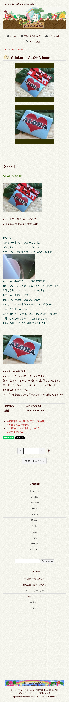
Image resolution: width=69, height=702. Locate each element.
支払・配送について (30, 36)
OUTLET (34, 549)
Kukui (34, 509)
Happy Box (34, 491)
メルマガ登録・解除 (34, 590)
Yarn (34, 538)
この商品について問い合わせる (23, 428)
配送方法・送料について (34, 585)
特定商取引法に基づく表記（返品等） (27, 421)
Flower (34, 520)
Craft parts (34, 503)
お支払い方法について (34, 579)
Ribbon (34, 544)
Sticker (22, 49)
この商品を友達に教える (19, 425)
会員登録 (34, 602)
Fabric (34, 532)
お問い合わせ (52, 36)
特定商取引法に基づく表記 (47, 690)
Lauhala (34, 514)
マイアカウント (34, 596)
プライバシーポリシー (28, 693)
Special (34, 497)
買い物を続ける (15, 432)
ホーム (11, 36)
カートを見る (33, 42)
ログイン (34, 608)
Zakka (13, 49)
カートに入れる (34, 460)
